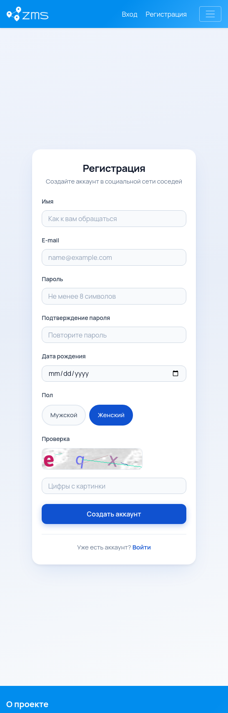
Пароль (52, 279)
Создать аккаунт (114, 514)
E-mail (50, 240)
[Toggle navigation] (210, 14)
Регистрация (166, 14)
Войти (142, 547)
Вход (130, 14)
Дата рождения (63, 356)
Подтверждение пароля (76, 318)
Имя (47, 201)
